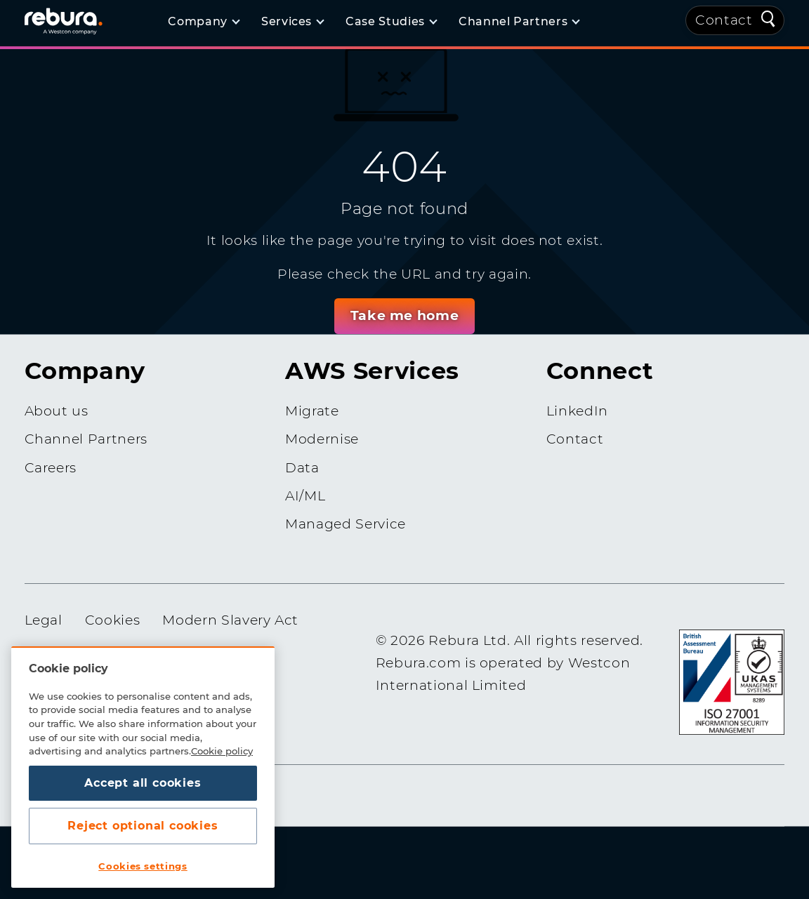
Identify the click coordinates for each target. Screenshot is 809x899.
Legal (44, 620)
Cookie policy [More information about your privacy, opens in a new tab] (222, 751)
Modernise (322, 439)
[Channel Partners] (519, 21)
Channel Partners (86, 439)
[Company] (203, 21)
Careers (51, 467)
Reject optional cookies (142, 825)
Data (302, 467)
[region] (143, 767)
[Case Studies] (391, 21)
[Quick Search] (768, 18)
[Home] (81, 20)
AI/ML (305, 496)
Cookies (112, 620)
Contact (724, 20)
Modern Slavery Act (230, 620)
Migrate (312, 411)
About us (56, 411)
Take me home (404, 315)
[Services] (292, 21)
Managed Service (345, 524)
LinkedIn (577, 411)
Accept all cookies (142, 783)
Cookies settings (143, 866)
